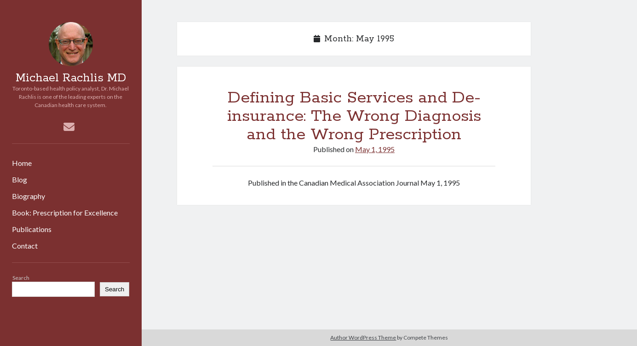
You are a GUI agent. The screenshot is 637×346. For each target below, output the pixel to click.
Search (20, 277)
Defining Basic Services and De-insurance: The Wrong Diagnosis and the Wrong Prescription (354, 116)
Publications (32, 229)
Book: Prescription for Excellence (65, 212)
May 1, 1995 (375, 149)
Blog (19, 179)
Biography (28, 196)
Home (22, 163)
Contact (25, 245)
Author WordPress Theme (363, 337)
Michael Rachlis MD (71, 78)
